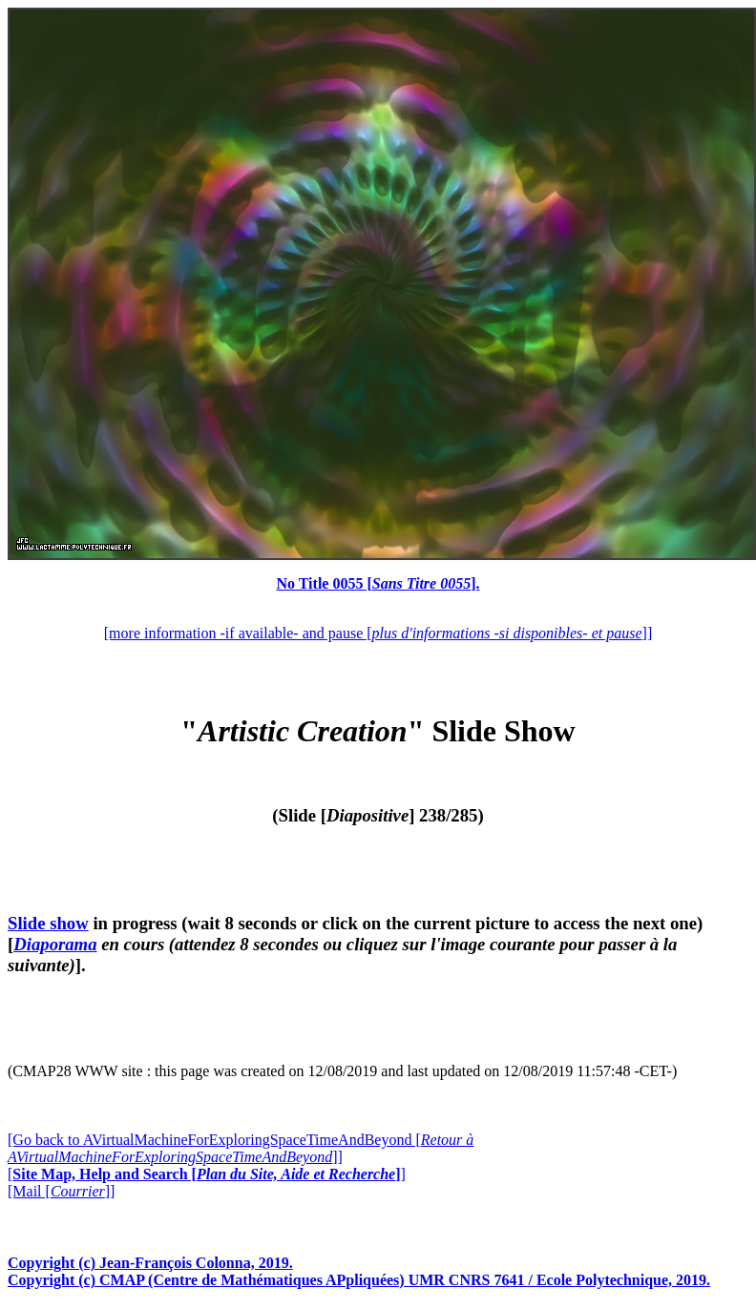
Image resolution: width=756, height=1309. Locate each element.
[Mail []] (61, 1191)
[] (207, 1174)
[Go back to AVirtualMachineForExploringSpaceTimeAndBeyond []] (240, 1148)
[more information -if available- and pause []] (378, 633)
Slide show (48, 923)
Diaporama (54, 944)
